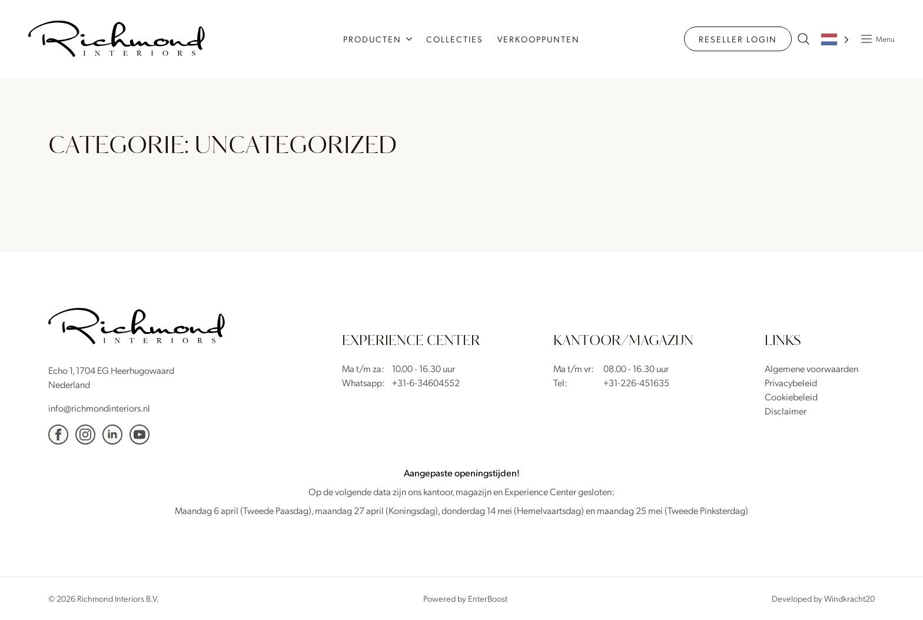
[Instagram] (85, 435)
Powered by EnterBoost (465, 598)
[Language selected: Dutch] (835, 39)
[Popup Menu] (875, 39)
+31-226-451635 (636, 382)
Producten (372, 39)
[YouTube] (140, 435)
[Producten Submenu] (410, 39)
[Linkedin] (112, 435)
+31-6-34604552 (426, 382)
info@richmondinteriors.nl (99, 408)
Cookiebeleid (791, 396)
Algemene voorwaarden (811, 368)
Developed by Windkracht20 (823, 598)
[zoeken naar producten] (803, 39)
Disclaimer (785, 411)
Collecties (454, 39)
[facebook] (58, 435)
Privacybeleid (791, 382)
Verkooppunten (538, 39)
